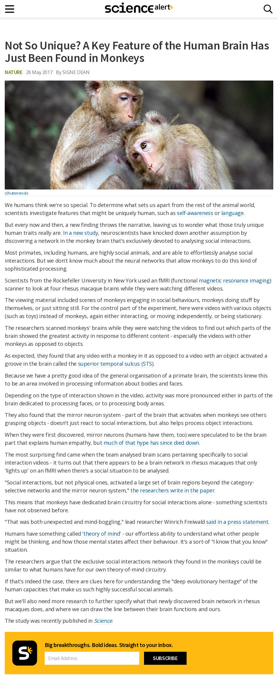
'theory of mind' (101, 533)
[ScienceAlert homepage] (139, 9)
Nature (13, 72)
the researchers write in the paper (172, 490)
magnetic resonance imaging (234, 280)
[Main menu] (10, 9)
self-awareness (195, 212)
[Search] (268, 9)
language (232, 212)
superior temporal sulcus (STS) (115, 363)
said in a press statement (237, 521)
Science (103, 620)
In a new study (80, 232)
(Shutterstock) (16, 193)
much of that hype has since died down (150, 442)
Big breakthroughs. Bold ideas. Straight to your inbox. (109, 645)
